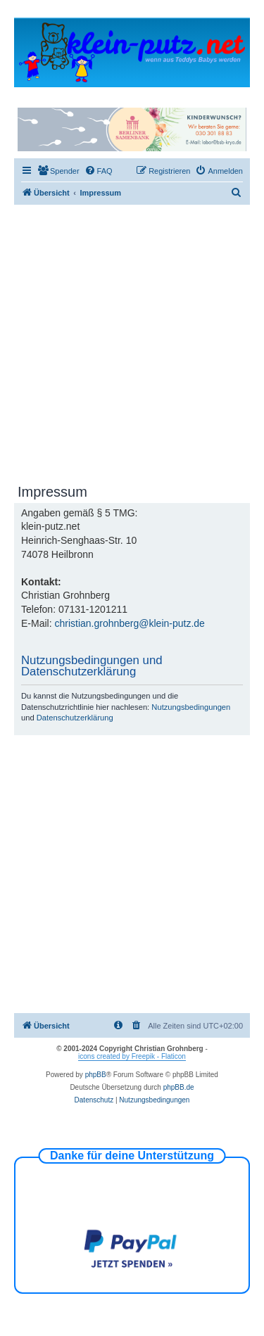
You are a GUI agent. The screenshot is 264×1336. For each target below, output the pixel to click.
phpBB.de (178, 1087)
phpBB (95, 1075)
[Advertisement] (132, 344)
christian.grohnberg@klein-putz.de (129, 623)
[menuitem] (58, 171)
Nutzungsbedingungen (190, 707)
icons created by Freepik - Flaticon (132, 1056)
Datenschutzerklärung (75, 717)
